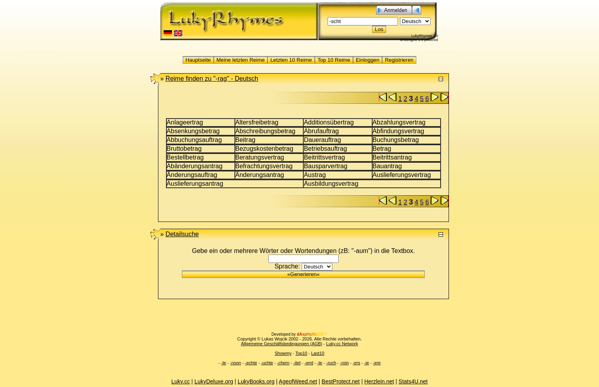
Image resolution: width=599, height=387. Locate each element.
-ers (356, 362)
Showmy (283, 353)
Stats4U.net (412, 381)
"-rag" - (212, 78)
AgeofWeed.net (298, 381)
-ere (377, 362)
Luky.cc (181, 381)
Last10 (317, 353)
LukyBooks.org (256, 381)
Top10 (301, 353)
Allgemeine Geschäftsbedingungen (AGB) (281, 343)
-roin (344, 362)
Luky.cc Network (342, 343)
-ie (366, 362)
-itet (296, 362)
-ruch (331, 362)
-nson (235, 362)
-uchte (267, 362)
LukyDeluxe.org (213, 381)
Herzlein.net (379, 381)
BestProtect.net (341, 381)
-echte (251, 362)
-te (223, 362)
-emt (308, 362)
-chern (283, 362)
